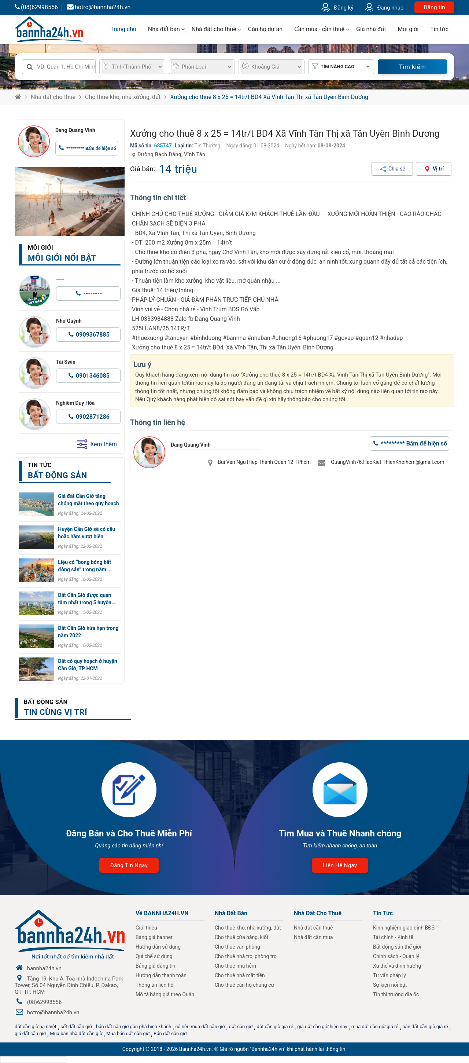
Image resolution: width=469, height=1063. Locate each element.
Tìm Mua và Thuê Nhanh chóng (339, 833)
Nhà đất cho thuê (214, 29)
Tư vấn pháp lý (389, 975)
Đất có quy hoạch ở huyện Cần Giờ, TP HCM (87, 664)
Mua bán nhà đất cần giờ (76, 1033)
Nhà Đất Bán (231, 913)
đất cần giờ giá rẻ (274, 1026)
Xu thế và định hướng (397, 966)
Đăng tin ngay (129, 865)
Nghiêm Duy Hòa (75, 403)
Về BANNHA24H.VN (162, 913)
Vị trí (438, 169)
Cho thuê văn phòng (237, 947)
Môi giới (408, 29)
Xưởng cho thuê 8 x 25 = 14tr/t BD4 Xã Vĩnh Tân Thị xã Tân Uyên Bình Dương (269, 97)
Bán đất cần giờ (170, 1033)
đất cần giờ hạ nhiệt (35, 1026)
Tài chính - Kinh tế (393, 937)
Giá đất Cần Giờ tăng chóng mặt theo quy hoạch (88, 499)
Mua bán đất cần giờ (127, 1033)
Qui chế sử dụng (154, 956)
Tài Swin (65, 362)
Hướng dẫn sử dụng (158, 947)
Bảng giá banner (154, 937)
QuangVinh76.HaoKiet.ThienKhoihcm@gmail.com (387, 462)
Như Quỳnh (69, 321)
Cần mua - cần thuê (319, 29)
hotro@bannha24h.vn (98, 7)
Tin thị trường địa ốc (396, 994)
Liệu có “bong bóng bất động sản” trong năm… (84, 565)
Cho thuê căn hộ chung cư (244, 985)
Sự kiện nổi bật (390, 985)
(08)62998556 (36, 7)
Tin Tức (383, 913)
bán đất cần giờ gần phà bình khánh (133, 1026)
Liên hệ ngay (340, 865)
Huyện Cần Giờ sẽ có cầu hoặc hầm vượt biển (86, 532)
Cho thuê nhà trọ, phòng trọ (246, 956)
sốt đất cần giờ (76, 1026)
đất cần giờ (241, 1026)
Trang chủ (123, 29)
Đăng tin (434, 7)
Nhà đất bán (164, 29)
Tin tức (439, 29)
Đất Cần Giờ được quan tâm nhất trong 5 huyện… (86, 598)
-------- (93, 293)
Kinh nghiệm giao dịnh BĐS (404, 928)
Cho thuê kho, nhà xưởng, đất (123, 97)
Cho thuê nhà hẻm (235, 966)
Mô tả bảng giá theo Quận (165, 994)
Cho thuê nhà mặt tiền (240, 975)
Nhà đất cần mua (313, 937)
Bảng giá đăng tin (156, 966)
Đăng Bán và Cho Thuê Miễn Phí (129, 833)
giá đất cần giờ (30, 1033)
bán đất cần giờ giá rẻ (425, 1026)
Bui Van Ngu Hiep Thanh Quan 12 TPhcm (264, 462)
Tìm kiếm (412, 66)
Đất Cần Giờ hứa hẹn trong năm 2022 (88, 631)
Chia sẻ (396, 169)
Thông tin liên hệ (154, 985)
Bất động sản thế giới (397, 947)
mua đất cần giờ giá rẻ (375, 1026)
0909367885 (93, 334)
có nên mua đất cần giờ (200, 1026)
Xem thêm (97, 444)
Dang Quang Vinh (75, 130)
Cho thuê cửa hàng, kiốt (241, 937)
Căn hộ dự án (265, 29)
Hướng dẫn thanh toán (161, 975)
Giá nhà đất (371, 29)
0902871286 (93, 416)
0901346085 (93, 375)
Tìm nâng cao (337, 66)
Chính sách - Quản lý (396, 956)
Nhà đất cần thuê (313, 928)
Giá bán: (142, 169)
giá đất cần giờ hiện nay (322, 1026)
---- (60, 280)
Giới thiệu (146, 928)
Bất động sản (45, 702)
